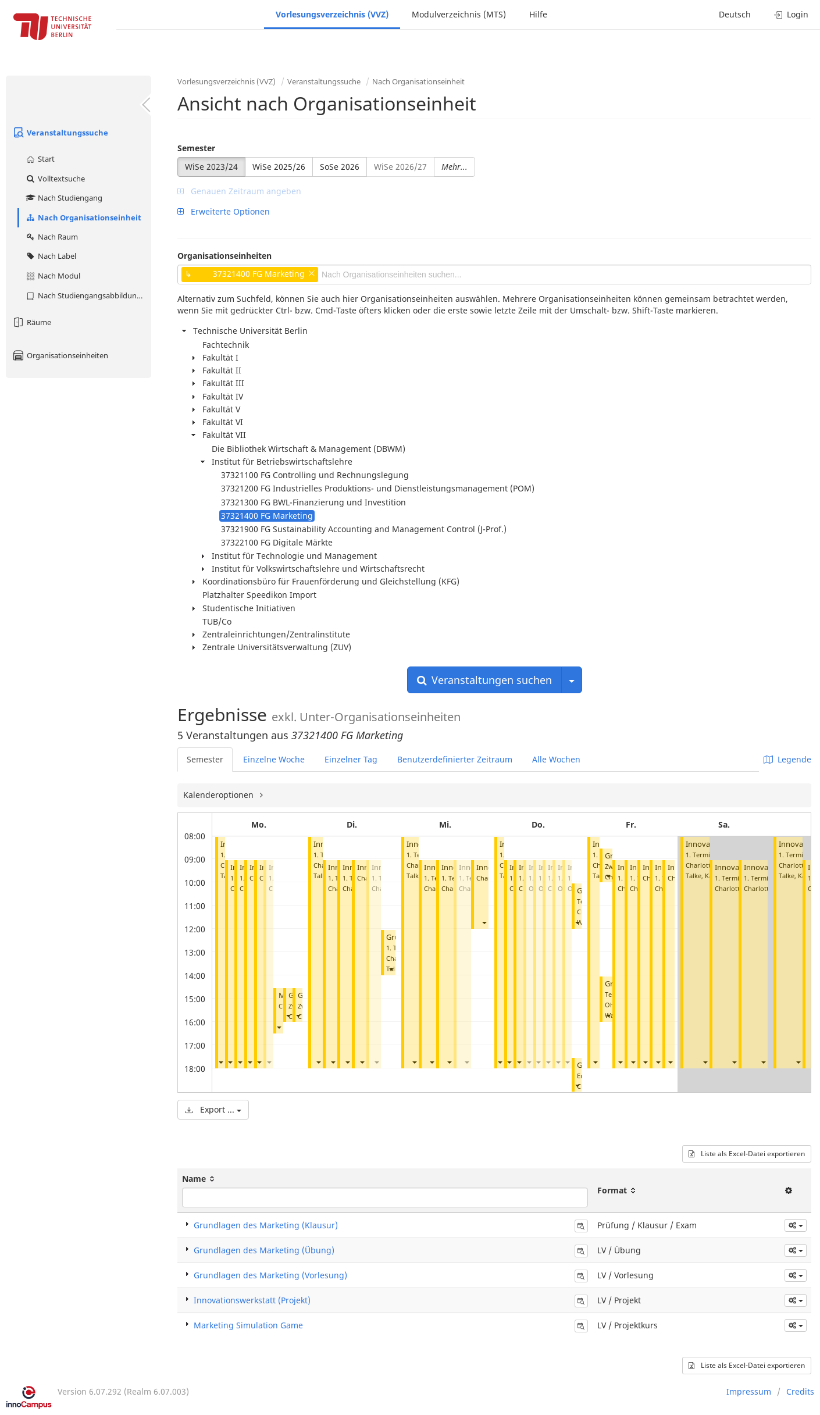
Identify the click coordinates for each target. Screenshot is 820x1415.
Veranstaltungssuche (60, 132)
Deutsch (735, 14)
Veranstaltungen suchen (484, 680)
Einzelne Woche (274, 759)
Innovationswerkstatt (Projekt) (252, 1300)
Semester (196, 148)
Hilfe (538, 14)
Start (40, 159)
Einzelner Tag (351, 759)
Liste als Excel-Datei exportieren (747, 1154)
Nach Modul (52, 275)
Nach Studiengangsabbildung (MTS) (88, 295)
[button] (220, 1062)
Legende (787, 759)
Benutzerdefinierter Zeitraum (454, 759)
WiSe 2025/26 (278, 166)
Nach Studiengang (63, 198)
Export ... (213, 1109)
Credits (800, 1391)
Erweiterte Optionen (223, 211)
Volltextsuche (55, 178)
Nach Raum (51, 236)
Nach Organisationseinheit (83, 217)
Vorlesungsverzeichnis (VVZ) (332, 14)
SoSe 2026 (339, 166)
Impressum (748, 1391)
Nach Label (50, 256)
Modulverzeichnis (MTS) (459, 14)
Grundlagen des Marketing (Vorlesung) (270, 1275)
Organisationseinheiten (60, 355)
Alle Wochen (556, 759)
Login (791, 14)
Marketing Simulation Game (248, 1325)
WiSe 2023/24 (211, 166)
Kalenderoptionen (219, 794)
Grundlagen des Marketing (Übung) (264, 1250)
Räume (31, 322)
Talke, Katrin (704, 875)
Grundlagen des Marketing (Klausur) (266, 1225)
